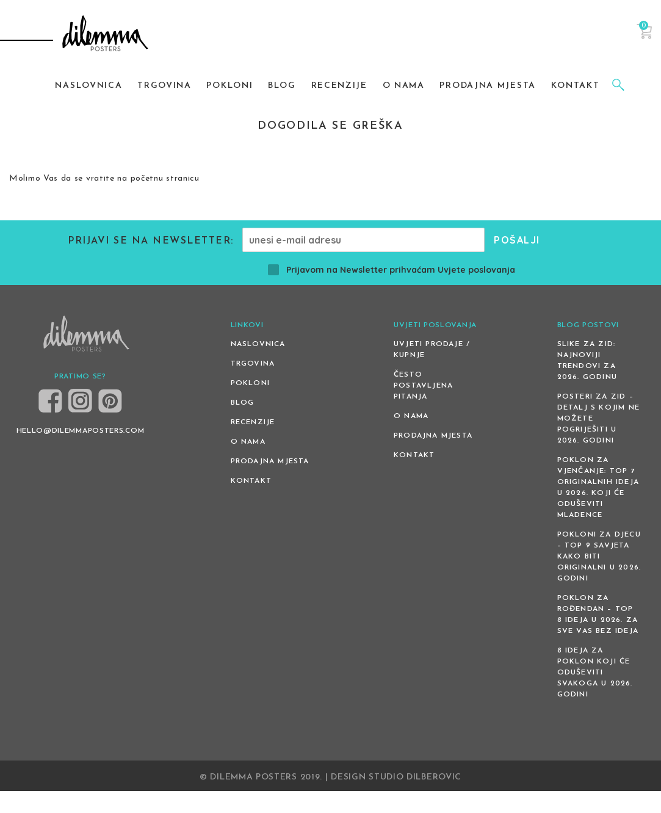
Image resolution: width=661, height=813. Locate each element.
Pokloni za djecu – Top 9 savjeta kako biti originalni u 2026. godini (599, 556)
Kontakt (251, 481)
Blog (243, 402)
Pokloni (250, 383)
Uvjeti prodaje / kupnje (432, 350)
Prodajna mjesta (270, 461)
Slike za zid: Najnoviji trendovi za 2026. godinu (587, 361)
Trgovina (253, 363)
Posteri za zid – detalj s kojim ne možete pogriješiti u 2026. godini (598, 418)
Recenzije (253, 422)
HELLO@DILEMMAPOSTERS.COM (80, 431)
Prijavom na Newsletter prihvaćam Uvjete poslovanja (391, 269)
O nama (248, 442)
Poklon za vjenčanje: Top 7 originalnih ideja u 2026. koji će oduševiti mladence (598, 488)
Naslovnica (258, 344)
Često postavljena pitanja (423, 385)
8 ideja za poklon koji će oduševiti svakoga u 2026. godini (595, 672)
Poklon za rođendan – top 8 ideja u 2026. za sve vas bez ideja (597, 614)
